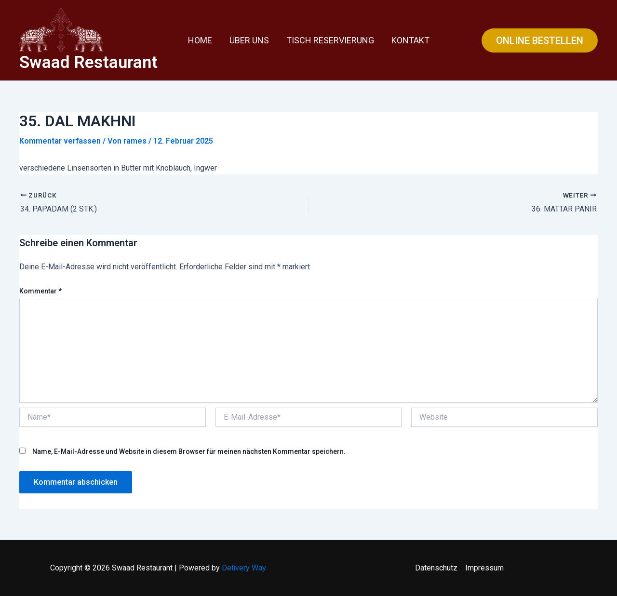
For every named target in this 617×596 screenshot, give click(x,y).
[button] (540, 40)
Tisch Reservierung (330, 40)
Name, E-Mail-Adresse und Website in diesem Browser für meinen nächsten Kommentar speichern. (189, 451)
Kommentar (40, 291)
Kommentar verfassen (60, 141)
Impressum (484, 567)
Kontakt (410, 40)
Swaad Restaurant (88, 62)
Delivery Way (244, 567)
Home (200, 40)
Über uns (249, 40)
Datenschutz (436, 567)
